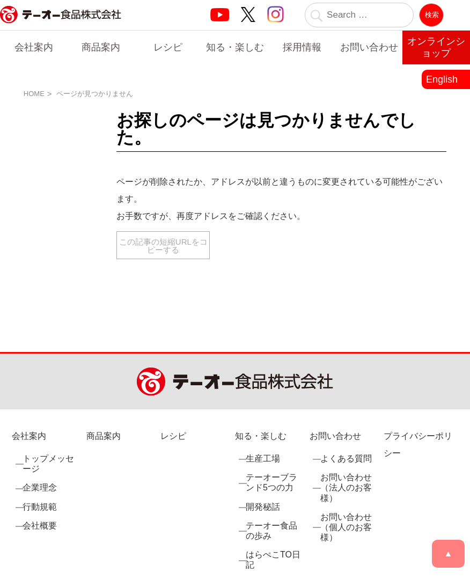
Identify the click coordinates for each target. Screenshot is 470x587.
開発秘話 (263, 506)
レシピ (167, 47)
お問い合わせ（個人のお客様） (346, 527)
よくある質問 (346, 458)
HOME (34, 94)
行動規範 (40, 506)
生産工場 (263, 458)
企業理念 (40, 487)
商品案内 (101, 47)
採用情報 (302, 47)
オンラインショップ (436, 47)
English (442, 79)
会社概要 (40, 525)
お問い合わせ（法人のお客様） (346, 487)
